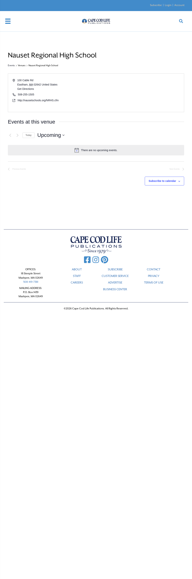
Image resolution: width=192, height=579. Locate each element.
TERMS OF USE (153, 282)
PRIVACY (153, 276)
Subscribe (156, 5)
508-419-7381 (30, 281)
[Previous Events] (10, 135)
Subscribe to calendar (162, 180)
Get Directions (25, 88)
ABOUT (77, 269)
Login (168, 5)
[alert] (96, 150)
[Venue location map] (139, 92)
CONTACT (153, 269)
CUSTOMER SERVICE (115, 276)
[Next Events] (17, 135)
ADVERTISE (115, 282)
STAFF (77, 276)
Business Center (115, 289)
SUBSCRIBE (115, 269)
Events (11, 65)
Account (179, 5)
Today (29, 135)
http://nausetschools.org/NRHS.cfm (38, 100)
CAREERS (77, 282)
